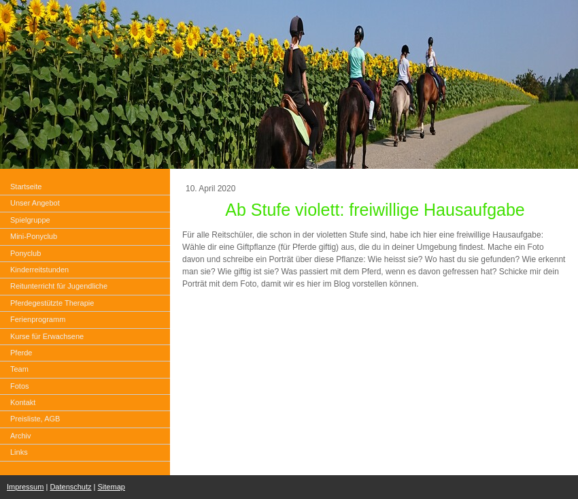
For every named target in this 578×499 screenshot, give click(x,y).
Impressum (25, 487)
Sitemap (111, 487)
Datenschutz (70, 487)
